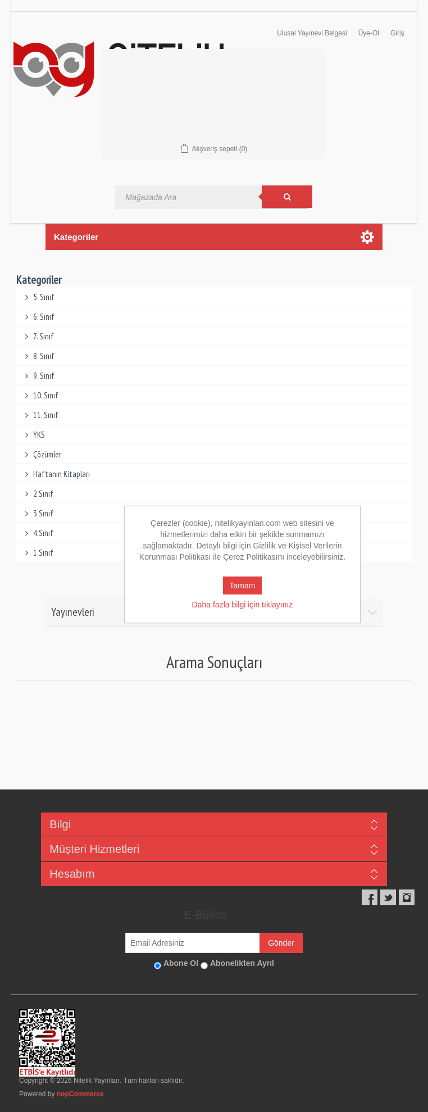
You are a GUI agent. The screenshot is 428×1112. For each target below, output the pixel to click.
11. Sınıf (40, 415)
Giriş (397, 33)
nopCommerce (80, 1094)
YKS (33, 434)
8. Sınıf (38, 356)
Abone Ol (180, 963)
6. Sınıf (38, 316)
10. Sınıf (40, 395)
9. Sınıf (38, 375)
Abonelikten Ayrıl (242, 963)
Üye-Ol (368, 33)
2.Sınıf (38, 493)
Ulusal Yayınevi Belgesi (312, 33)
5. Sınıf (38, 297)
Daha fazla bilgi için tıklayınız (242, 604)
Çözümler (42, 454)
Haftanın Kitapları (56, 474)
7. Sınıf (38, 336)
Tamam (243, 585)
